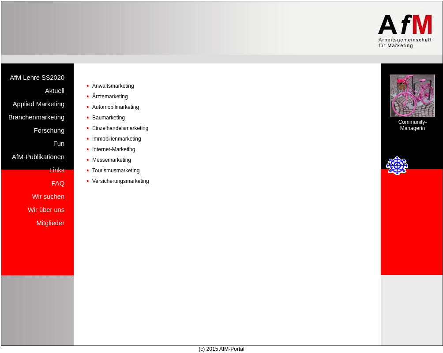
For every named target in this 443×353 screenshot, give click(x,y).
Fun (58, 143)
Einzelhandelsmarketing (120, 128)
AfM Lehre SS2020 (37, 77)
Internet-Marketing (113, 149)
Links (56, 170)
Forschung (49, 130)
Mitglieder (51, 223)
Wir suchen (48, 196)
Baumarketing (108, 118)
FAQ (58, 183)
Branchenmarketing (36, 117)
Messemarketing (111, 160)
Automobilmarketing (115, 107)
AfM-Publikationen (38, 156)
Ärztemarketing (110, 96)
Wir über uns (46, 209)
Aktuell (54, 90)
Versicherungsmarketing (120, 181)
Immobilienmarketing (116, 139)
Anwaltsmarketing (113, 86)
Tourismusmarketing (115, 170)
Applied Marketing (38, 104)
